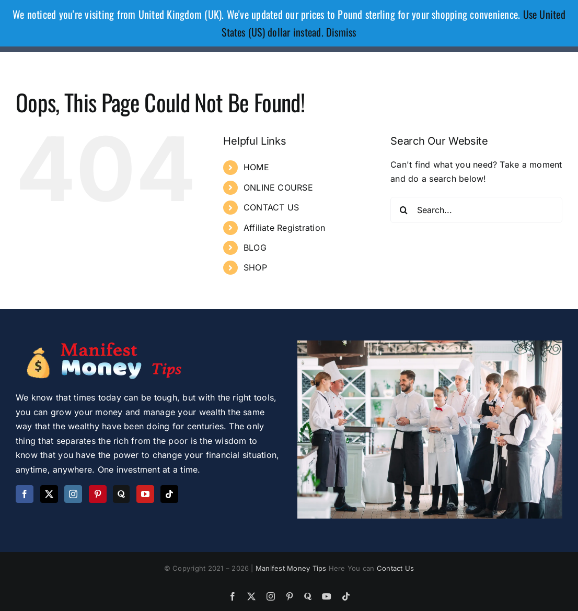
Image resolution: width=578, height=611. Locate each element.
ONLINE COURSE (278, 187)
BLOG (255, 247)
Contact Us (395, 568)
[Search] (403, 210)
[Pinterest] (98, 494)
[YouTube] (145, 494)
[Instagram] (73, 494)
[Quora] (121, 494)
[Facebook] (24, 494)
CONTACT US (271, 207)
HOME (256, 167)
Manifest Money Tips (292, 568)
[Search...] (476, 210)
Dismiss (341, 32)
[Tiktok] (169, 494)
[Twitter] (49, 494)
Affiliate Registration (284, 227)
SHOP (255, 267)
